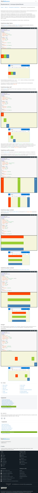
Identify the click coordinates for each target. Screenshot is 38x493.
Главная (2, 7)
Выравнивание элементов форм (7, 404)
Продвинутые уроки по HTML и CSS (8, 477)
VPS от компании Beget (28, 484)
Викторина (23, 464)
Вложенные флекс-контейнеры (7, 401)
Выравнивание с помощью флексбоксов (9, 406)
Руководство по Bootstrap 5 (7, 479)
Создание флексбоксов (6, 399)
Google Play (4, 462)
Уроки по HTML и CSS (6, 470)
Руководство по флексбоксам (14, 7)
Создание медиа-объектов (6, 405)
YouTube (3, 464)
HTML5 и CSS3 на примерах (7, 471)
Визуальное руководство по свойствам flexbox (10, 480)
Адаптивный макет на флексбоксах (8, 403)
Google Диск (4, 461)
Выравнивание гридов (24, 392)
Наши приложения (23, 474)
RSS (3, 453)
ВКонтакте (4, 458)
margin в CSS (5, 392)
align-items (6, 25)
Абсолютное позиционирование (26, 389)
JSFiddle (3, 455)
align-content (6, 211)
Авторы (21, 470)
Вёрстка (6, 7)
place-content (6, 269)
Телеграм (3, 459)
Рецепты (22, 458)
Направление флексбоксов (6, 407)
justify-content (15, 211)
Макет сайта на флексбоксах (7, 400)
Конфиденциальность (23, 476)
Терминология (22, 473)
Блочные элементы (23, 391)
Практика (22, 461)
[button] (36, 1)
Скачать (21, 477)
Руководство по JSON (6, 474)
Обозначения (22, 471)
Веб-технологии (24, 456)
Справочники (23, 453)
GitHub (3, 456)
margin (15, 326)
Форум (3, 465)
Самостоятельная (24, 462)
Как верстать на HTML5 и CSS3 (7, 476)
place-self (22, 388)
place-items (22, 386)
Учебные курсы (23, 459)
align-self (17, 25)
